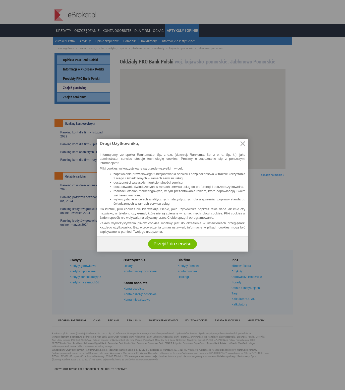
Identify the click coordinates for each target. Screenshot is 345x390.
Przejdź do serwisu (172, 243)
